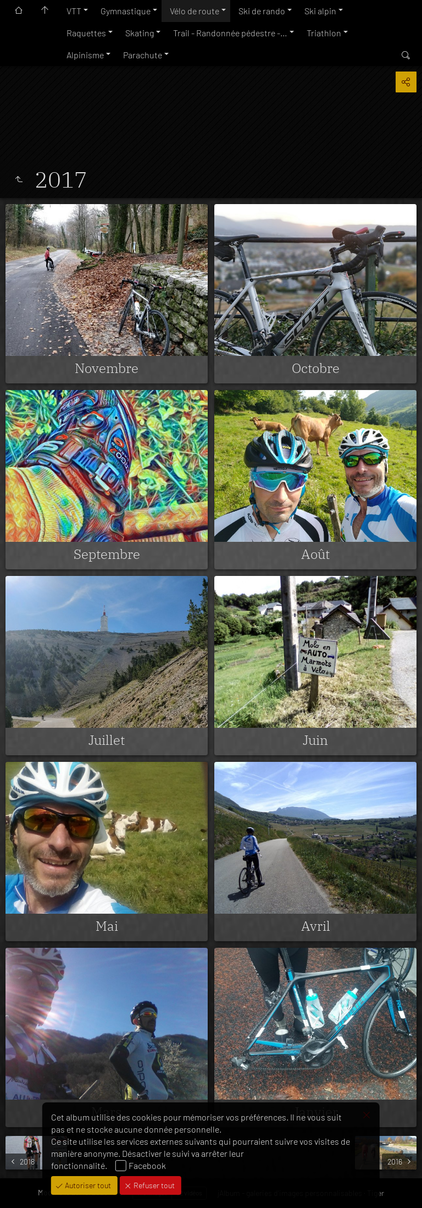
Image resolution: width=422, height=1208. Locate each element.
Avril (315, 926)
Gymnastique (126, 11)
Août (315, 554)
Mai (107, 926)
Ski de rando (261, 11)
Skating (139, 33)
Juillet (106, 740)
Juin (315, 740)
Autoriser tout (87, 1185)
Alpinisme (85, 55)
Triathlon (324, 33)
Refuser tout (153, 1185)
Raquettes (86, 33)
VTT (73, 11)
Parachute (142, 55)
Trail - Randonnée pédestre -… (230, 33)
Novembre (106, 368)
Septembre (107, 554)
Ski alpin (320, 11)
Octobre (316, 368)
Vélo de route (194, 11)
